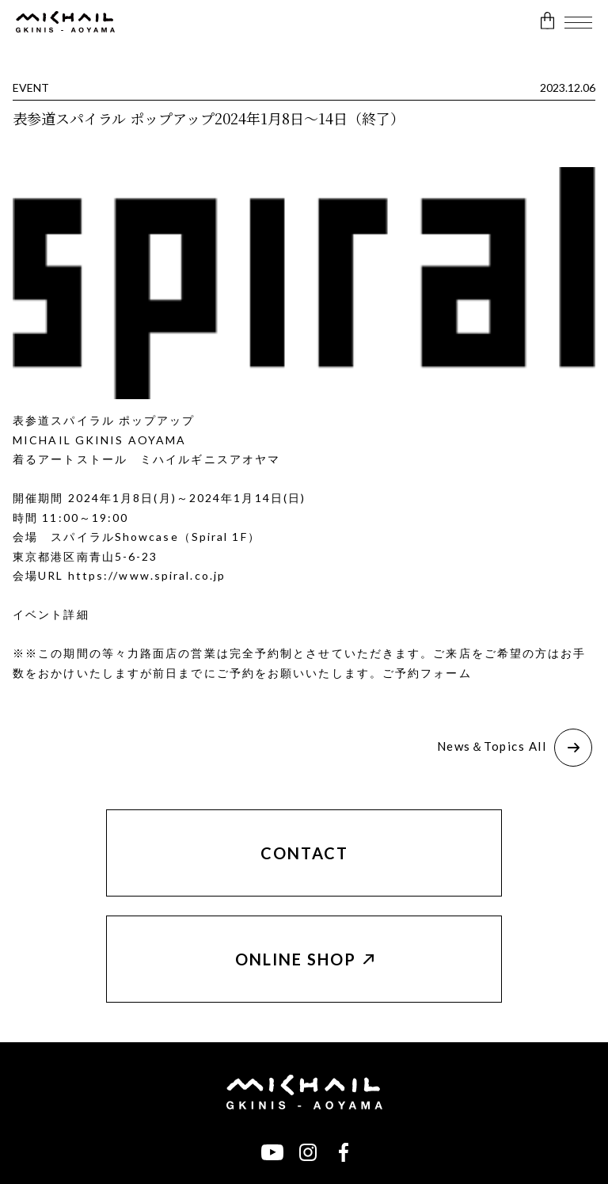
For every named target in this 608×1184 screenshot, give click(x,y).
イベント (38, 614)
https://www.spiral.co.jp (147, 575)
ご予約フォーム (427, 673)
